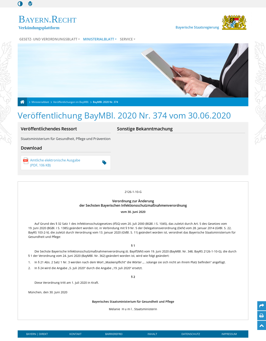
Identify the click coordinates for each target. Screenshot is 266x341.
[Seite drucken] (261, 315)
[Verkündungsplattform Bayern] (22, 101)
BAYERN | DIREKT (37, 334)
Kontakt (75, 334)
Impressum (229, 334)
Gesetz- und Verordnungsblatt (48, 39)
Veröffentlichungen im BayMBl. (71, 102)
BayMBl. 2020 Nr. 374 (105, 102)
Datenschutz (190, 334)
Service (126, 39)
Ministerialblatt (98, 39)
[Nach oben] (261, 325)
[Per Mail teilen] (261, 305)
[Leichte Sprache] (30, 3)
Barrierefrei (114, 334)
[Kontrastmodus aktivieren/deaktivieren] (20, 3)
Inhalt (152, 334)
